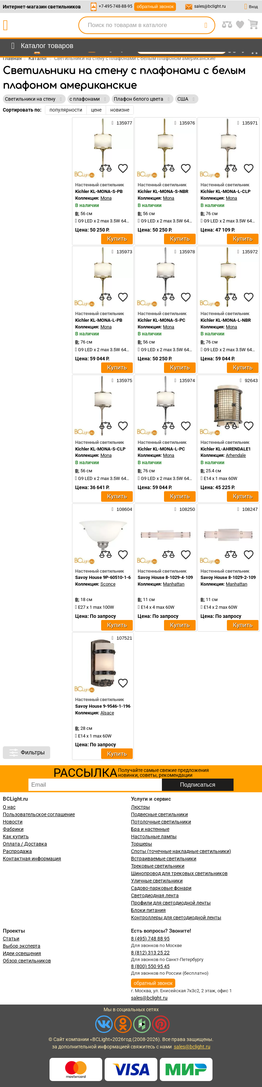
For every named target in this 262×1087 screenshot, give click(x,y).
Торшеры (141, 844)
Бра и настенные (150, 829)
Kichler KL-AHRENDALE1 (226, 449)
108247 (247, 509)
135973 (122, 251)
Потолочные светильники (161, 822)
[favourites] (123, 168)
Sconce (108, 584)
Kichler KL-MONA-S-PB (99, 191)
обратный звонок (155, 6)
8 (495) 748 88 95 (150, 938)
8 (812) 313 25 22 (150, 952)
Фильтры (26, 752)
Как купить (16, 836)
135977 (122, 123)
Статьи (11, 938)
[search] (206, 25)
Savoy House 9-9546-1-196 (102, 706)
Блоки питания (148, 910)
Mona (106, 198)
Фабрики (13, 829)
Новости (12, 822)
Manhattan (173, 584)
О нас (9, 807)
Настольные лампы (154, 836)
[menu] (41, 46)
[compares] (105, 168)
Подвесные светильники (159, 814)
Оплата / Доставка (25, 844)
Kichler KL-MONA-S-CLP (100, 449)
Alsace (107, 712)
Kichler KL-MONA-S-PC (161, 320)
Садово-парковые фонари (161, 888)
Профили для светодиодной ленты (171, 903)
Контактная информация (32, 858)
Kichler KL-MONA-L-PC (161, 449)
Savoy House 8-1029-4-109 (165, 577)
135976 (185, 123)
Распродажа (17, 851)
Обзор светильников (27, 960)
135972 (247, 251)
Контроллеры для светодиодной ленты (176, 917)
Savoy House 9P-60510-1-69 (104, 577)
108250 (185, 509)
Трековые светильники (157, 866)
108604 (122, 509)
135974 (185, 380)
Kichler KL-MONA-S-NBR (163, 191)
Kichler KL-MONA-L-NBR (226, 320)
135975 (122, 380)
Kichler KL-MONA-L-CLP (225, 191)
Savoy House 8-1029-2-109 (228, 577)
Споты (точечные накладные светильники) (181, 851)
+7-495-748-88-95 (115, 6)
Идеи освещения (22, 953)
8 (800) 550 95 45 (150, 966)
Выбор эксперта (21, 946)
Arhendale (236, 455)
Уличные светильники (157, 880)
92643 (249, 380)
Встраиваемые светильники (163, 858)
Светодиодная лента (155, 895)
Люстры (140, 807)
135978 (185, 251)
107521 (122, 638)
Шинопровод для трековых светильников (179, 873)
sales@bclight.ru (210, 6)
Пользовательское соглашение (39, 814)
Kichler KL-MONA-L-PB (98, 320)
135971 (247, 123)
